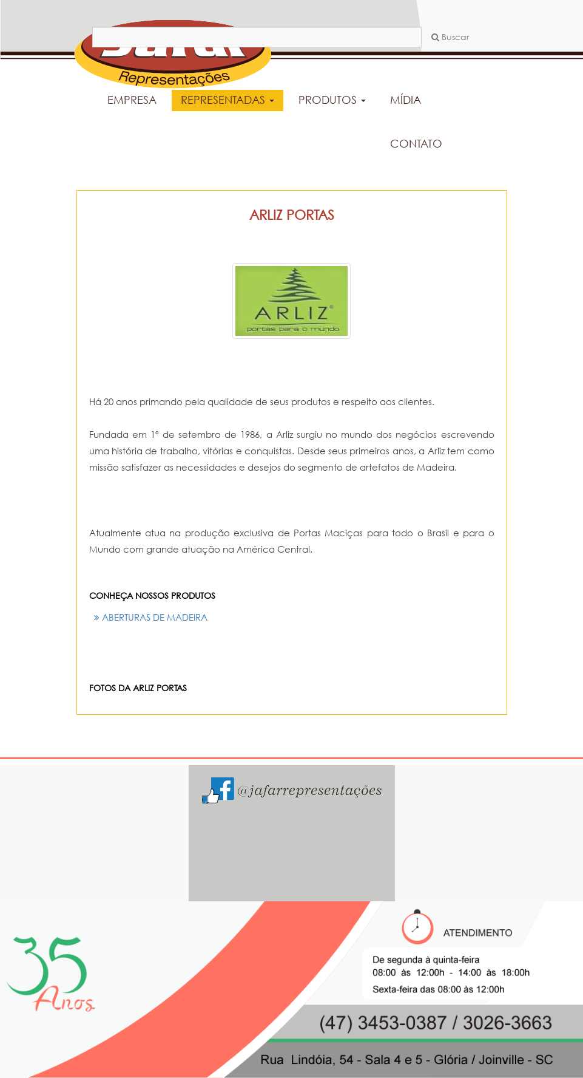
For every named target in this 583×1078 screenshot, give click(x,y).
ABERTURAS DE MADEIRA (150, 617)
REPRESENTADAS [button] (227, 99)
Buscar (450, 37)
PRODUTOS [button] (332, 99)
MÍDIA (405, 99)
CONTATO (416, 143)
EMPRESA (132, 99)
